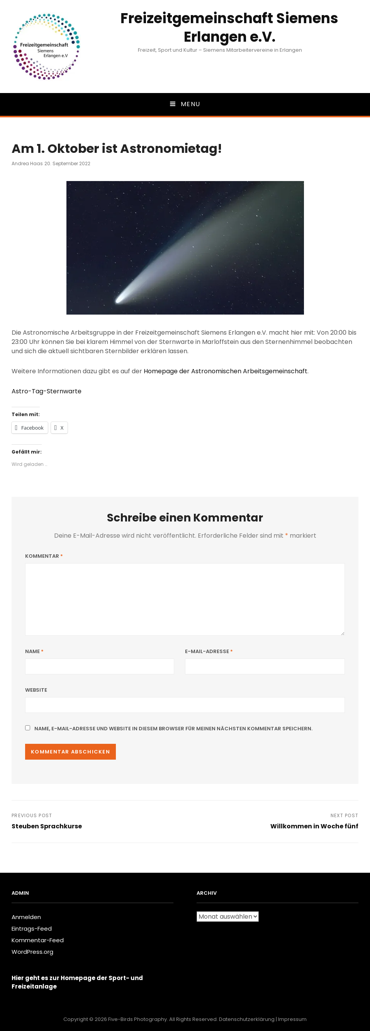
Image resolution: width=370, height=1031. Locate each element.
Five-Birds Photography (137, 1019)
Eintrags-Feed (32, 928)
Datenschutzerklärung (247, 1019)
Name (34, 651)
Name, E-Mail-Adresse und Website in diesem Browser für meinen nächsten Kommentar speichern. (173, 728)
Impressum (292, 1019)
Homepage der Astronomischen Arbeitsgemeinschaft (225, 371)
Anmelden (26, 917)
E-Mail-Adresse (209, 651)
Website (36, 690)
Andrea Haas (27, 163)
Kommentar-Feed (38, 940)
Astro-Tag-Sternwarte (46, 391)
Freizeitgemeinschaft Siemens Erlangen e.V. (229, 27)
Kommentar (44, 556)
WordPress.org (32, 952)
